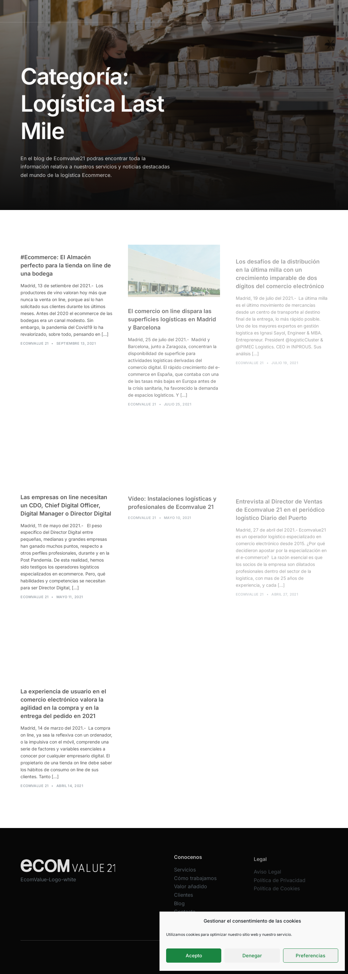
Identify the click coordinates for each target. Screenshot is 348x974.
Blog (246, 11)
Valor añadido (197, 11)
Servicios (125, 11)
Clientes (226, 11)
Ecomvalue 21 (34, 348)
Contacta (265, 11)
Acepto (194, 956)
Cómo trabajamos (159, 11)
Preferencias (310, 956)
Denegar (252, 956)
